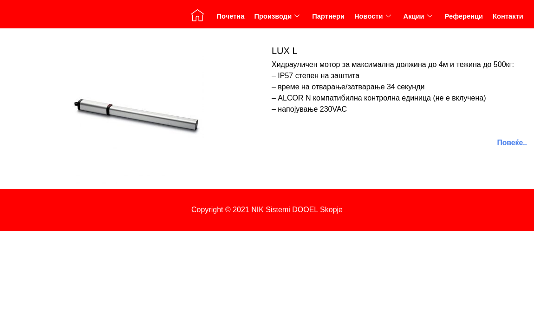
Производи (276, 18)
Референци (463, 19)
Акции (417, 18)
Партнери (327, 19)
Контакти (507, 19)
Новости (372, 18)
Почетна (229, 19)
